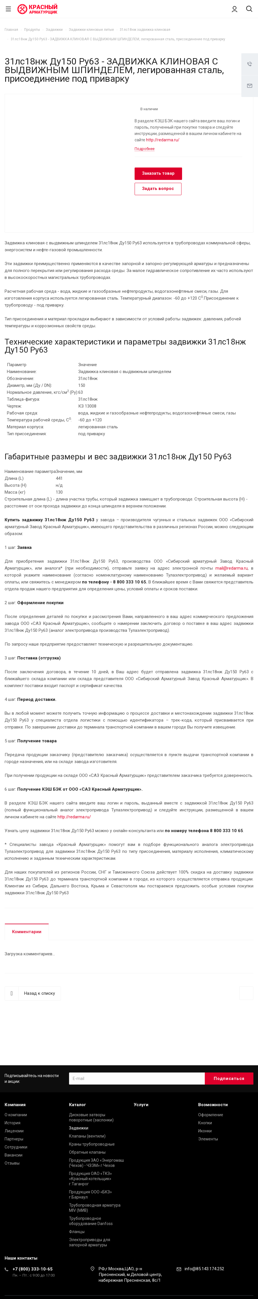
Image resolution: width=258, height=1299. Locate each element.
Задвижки (78, 1128)
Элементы (208, 1139)
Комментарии (26, 931)
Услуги (141, 1104)
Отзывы (12, 1163)
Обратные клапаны (87, 1152)
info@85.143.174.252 (204, 1268)
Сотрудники (16, 1147)
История (12, 1123)
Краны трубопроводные (92, 1144)
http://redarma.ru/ (162, 140)
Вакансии (13, 1155)
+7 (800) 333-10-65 (33, 1269)
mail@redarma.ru (231, 568)
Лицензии (14, 1131)
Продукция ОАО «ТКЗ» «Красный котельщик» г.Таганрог (90, 1178)
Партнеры (14, 1139)
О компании (16, 1114)
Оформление (210, 1114)
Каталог (77, 1104)
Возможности (213, 1104)
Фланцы (77, 1231)
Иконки (205, 1131)
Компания (15, 1104)
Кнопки (205, 1123)
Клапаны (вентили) (87, 1136)
